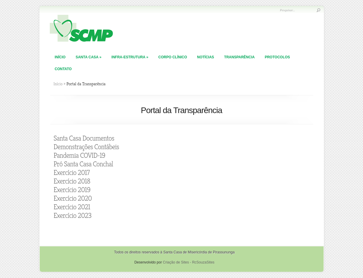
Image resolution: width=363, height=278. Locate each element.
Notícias (205, 57)
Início (60, 57)
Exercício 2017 (72, 172)
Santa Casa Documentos (84, 138)
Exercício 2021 (72, 207)
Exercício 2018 (72, 181)
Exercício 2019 (72, 189)
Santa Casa (88, 57)
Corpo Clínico (172, 57)
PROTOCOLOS (277, 57)
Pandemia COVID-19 (79, 155)
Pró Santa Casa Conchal (83, 164)
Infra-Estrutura (129, 57)
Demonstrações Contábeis (86, 146)
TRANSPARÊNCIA (239, 57)
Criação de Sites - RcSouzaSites (188, 262)
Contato (63, 69)
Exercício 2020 (73, 198)
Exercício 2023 (73, 215)
